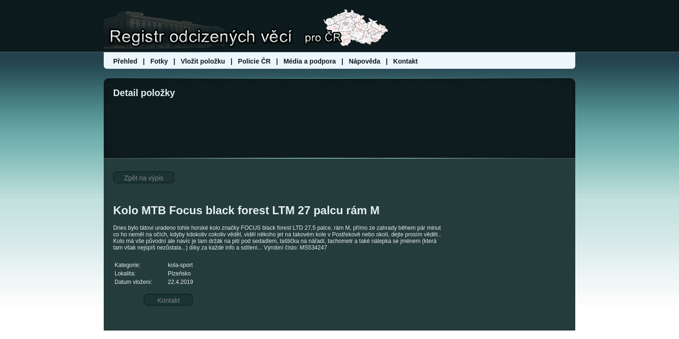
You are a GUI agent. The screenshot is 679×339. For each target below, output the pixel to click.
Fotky (159, 61)
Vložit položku (203, 61)
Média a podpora (310, 61)
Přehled (126, 61)
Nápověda (365, 61)
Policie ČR (254, 61)
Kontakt (405, 61)
